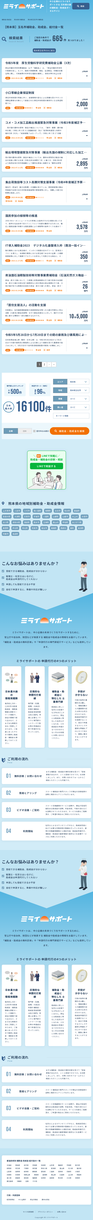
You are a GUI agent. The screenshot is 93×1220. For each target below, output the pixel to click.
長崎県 (52, 1178)
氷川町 (6, 522)
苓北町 (25, 528)
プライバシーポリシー (45, 1212)
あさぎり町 (77, 522)
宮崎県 (77, 1178)
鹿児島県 (10, 1181)
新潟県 (53, 1168)
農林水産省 (45, 1199)
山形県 (52, 1165)
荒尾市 (34, 528)
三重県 (52, 1171)
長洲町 (81, 528)
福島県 (60, 1165)
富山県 (62, 1168)
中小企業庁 (22, 1199)
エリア (60, 381)
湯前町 (27, 522)
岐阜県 (26, 1171)
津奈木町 (16, 522)
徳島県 (79, 1175)
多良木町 (6, 516)
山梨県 (9, 1171)
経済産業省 (10, 1199)
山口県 (70, 1175)
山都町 (56, 516)
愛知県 (43, 1171)
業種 (60, 398)
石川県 (70, 1168)
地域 (60, 390)
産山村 (56, 522)
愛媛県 (17, 1178)
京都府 (69, 1171)
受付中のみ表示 (42, 431)
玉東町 (46, 522)
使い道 (60, 407)
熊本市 (36, 522)
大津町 (17, 516)
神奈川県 (44, 1168)
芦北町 (15, 528)
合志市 (57, 510)
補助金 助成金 (6, 19)
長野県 (17, 1171)
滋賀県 (60, 1171)
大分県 (69, 1178)
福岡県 (34, 1178)
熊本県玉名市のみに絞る (44, 50)
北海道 (9, 1165)
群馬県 (9, 1168)
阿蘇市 (6, 533)
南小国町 (37, 510)
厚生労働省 (34, 1199)
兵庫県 (9, 1175)
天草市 (27, 516)
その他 (34, 1181)
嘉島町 (77, 510)
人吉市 (17, 510)
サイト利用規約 (28, 1212)
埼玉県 (17, 1168)
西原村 (63, 528)
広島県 (62, 1175)
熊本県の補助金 (19, 19)
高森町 (15, 533)
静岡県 (34, 1171)
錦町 (72, 528)
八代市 (27, 510)
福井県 (79, 1168)
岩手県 (26, 1165)
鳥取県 (36, 1175)
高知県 (26, 1178)
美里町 (6, 528)
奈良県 (17, 1175)
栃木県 (77, 1165)
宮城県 (34, 1165)
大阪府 (77, 1171)
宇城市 (36, 516)
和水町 (67, 510)
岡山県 (53, 1175)
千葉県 (26, 1168)
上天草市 (6, 510)
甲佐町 (65, 522)
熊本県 (60, 1178)
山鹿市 (65, 516)
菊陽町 (54, 528)
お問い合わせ (61, 1212)
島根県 (45, 1175)
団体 (24, 431)
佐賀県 (43, 1178)
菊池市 (44, 528)
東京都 (34, 1168)
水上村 (75, 516)
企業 (11, 431)
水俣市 (84, 516)
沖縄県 (19, 1181)
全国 (27, 1181)
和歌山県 (27, 1175)
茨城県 (69, 1165)
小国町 (46, 516)
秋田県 (43, 1165)
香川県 (9, 1178)
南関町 (48, 510)
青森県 (17, 1165)
